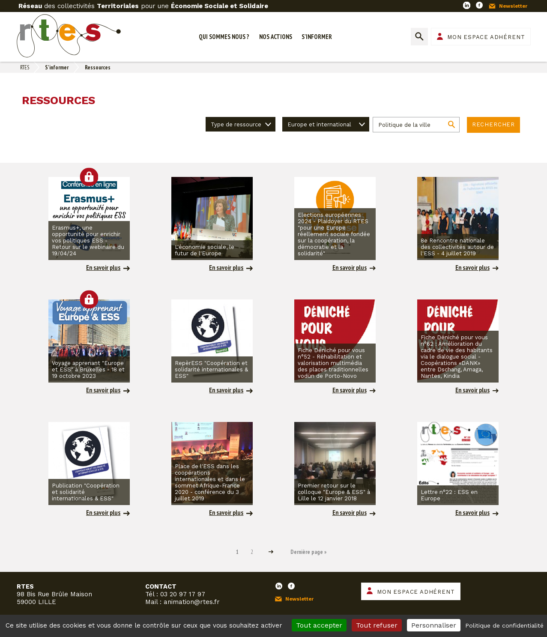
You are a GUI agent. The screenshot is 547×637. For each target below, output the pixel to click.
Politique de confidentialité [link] (504, 625)
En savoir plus (103, 267)
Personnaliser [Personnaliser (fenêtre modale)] (433, 625)
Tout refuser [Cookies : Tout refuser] (377, 625)
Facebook (479, 5)
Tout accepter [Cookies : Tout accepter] (319, 625)
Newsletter (513, 6)
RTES (24, 67)
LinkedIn (466, 5)
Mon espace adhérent (486, 37)
